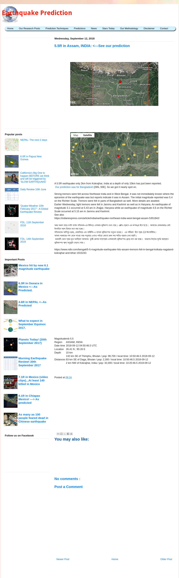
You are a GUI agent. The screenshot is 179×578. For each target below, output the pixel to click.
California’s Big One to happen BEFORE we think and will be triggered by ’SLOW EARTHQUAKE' (34, 177)
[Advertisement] (114, 115)
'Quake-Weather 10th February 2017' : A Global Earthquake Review (34, 208)
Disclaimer (149, 28)
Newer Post (62, 559)
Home (10, 28)
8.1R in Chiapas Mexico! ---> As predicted (29, 399)
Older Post (166, 559)
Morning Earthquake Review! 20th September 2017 (32, 362)
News (94, 28)
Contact (164, 28)
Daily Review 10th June (33, 189)
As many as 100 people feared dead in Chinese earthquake (33, 418)
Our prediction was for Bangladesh (74, 187)
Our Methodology (129, 28)
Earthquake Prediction (37, 13)
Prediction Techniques (56, 28)
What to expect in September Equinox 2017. (32, 324)
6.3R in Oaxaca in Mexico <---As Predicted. (30, 287)
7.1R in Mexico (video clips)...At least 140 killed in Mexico (33, 380)
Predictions (79, 28)
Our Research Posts (29, 28)
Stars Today (108, 28)
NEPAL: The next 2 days (33, 140)
